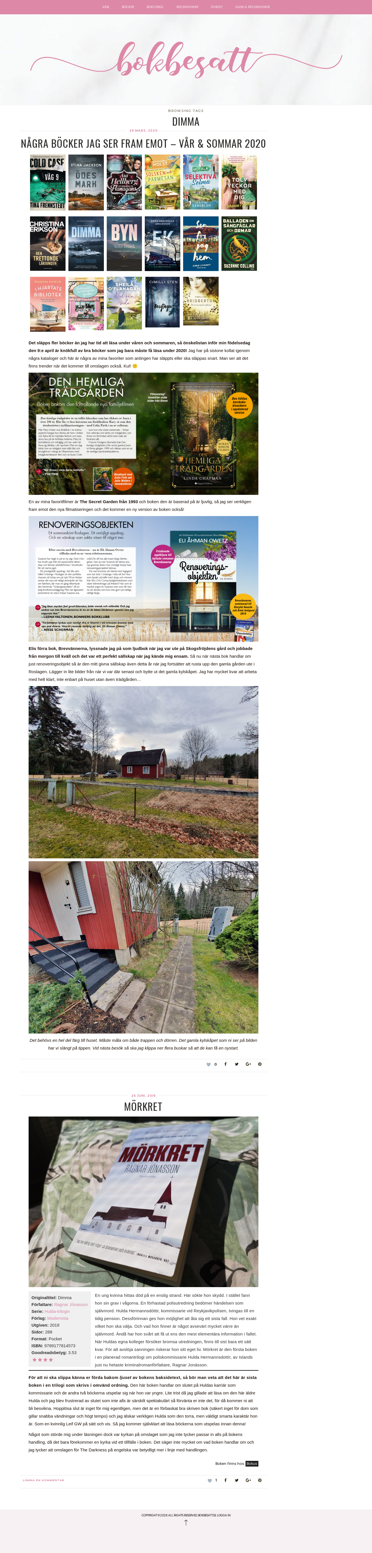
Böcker (128, 7)
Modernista (57, 1318)
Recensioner (187, 7)
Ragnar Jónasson (71, 1304)
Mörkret (143, 1106)
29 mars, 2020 (143, 131)
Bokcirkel (155, 7)
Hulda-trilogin (57, 1311)
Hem (105, 7)
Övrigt (217, 7)
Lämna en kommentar (43, 1480)
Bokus (252, 1463)
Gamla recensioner (253, 7)
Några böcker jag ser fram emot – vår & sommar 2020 (143, 143)
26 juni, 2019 (143, 1096)
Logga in (224, 1515)
